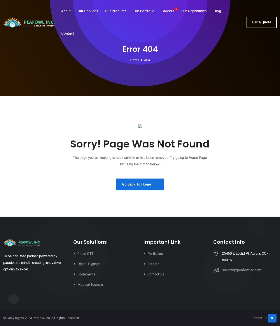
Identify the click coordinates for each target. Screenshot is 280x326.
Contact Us (155, 274)
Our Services (88, 11)
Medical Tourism (90, 284)
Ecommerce (86, 274)
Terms (257, 318)
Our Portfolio (143, 11)
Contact (67, 33)
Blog (217, 11)
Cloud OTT (85, 254)
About (66, 11)
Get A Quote (261, 22)
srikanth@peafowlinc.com (241, 270)
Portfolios (155, 254)
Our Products (115, 11)
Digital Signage (89, 264)
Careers (167, 11)
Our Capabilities (194, 11)
